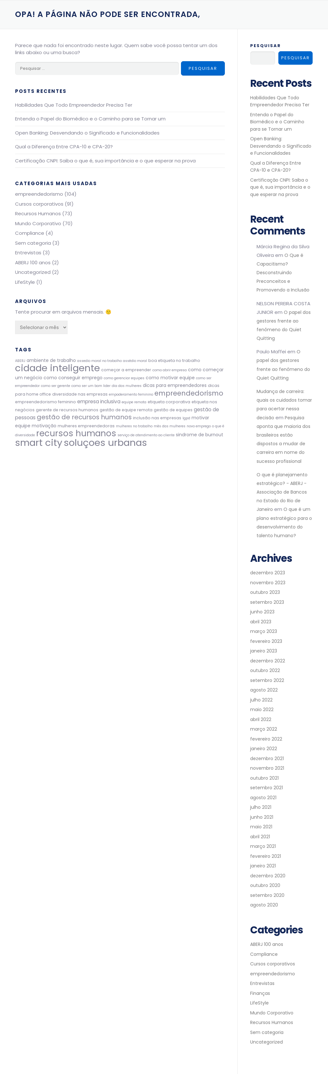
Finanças (260, 993)
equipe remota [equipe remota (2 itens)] (134, 402)
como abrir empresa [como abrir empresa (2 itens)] (169, 370)
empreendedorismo (39, 194)
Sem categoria (33, 243)
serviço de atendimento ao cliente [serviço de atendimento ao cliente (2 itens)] (146, 435)
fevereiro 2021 (265, 856)
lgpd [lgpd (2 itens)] (186, 418)
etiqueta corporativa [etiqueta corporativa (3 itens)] (169, 402)
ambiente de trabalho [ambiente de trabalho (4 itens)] (51, 360)
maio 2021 (261, 827)
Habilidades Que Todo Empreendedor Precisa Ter (73, 105)
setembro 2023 (267, 602)
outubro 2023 (265, 592)
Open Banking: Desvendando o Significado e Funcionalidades (87, 132)
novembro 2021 (267, 768)
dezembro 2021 (267, 758)
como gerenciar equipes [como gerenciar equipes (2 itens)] (124, 378)
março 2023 (263, 631)
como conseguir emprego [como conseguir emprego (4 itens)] (73, 377)
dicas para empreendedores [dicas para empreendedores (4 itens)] (175, 385)
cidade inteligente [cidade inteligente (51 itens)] (57, 367)
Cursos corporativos (39, 204)
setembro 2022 (267, 680)
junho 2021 (261, 817)
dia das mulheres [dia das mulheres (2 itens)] (127, 385)
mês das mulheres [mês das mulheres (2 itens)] (169, 426)
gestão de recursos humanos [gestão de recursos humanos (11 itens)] (84, 417)
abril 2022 (260, 719)
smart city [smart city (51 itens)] (38, 442)
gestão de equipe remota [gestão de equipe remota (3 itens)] (126, 410)
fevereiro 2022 (266, 739)
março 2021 (263, 846)
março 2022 (263, 729)
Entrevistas (28, 252)
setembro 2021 (266, 788)
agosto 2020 (264, 905)
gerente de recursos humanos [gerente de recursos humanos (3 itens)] (67, 410)
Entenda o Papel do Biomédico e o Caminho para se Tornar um (90, 118)
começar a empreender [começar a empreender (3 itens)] (126, 370)
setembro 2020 (267, 895)
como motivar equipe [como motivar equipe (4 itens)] (170, 377)
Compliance (29, 233)
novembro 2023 (267, 582)
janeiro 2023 (263, 651)
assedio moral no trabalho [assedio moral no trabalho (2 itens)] (99, 360)
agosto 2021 (263, 797)
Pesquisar (265, 46)
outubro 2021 (264, 778)
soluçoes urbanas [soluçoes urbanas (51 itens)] (105, 442)
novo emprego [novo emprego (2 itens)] (199, 426)
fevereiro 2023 (266, 641)
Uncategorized (33, 272)
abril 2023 (260, 622)
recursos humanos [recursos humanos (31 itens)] (76, 433)
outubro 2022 (265, 671)
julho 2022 (261, 700)
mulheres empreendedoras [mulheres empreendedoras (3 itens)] (86, 426)
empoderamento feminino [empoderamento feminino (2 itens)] (131, 394)
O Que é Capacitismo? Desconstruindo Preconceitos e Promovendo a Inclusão (283, 272)
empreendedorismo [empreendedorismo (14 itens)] (188, 393)
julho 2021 (260, 807)
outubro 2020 (265, 885)
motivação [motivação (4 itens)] (44, 425)
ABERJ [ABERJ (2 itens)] (20, 360)
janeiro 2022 (263, 749)
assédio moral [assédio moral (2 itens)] (135, 360)
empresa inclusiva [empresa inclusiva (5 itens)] (98, 401)
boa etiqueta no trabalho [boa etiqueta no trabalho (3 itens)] (174, 360)
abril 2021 (260, 836)
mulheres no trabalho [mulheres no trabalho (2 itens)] (134, 426)
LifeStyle (25, 282)
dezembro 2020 (267, 876)
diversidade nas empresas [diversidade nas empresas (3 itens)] (80, 394)
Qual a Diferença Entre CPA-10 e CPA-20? (64, 146)
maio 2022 (262, 710)
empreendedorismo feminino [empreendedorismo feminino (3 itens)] (45, 402)
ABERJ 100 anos (33, 262)
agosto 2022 (264, 690)
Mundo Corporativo (38, 223)
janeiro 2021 (263, 866)
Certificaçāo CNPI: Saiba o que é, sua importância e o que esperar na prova (105, 160)
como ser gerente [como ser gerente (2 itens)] (55, 385)
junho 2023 (262, 612)
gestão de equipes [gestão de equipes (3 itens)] (173, 410)
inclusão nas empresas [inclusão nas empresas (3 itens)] (157, 418)
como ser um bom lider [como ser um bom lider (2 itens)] (91, 385)
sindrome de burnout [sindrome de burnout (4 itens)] (199, 434)
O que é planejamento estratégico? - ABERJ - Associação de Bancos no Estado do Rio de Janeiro (282, 492)
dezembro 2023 (267, 573)
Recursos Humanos (38, 213)
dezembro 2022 (267, 661)
